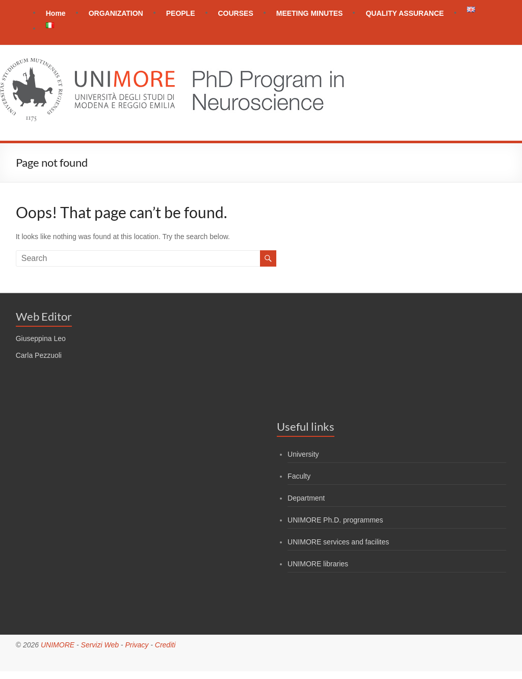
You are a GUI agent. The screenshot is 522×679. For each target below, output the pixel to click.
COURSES (235, 13)
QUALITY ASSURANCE (404, 13)
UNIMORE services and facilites (338, 542)
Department (306, 498)
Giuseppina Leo (41, 338)
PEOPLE (180, 13)
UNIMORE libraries (318, 564)
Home (56, 13)
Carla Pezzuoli (39, 355)
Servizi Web (100, 645)
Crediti (165, 645)
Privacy (136, 645)
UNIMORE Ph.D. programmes (335, 520)
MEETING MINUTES (309, 13)
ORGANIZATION (116, 13)
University (303, 454)
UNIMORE (57, 645)
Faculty (299, 476)
